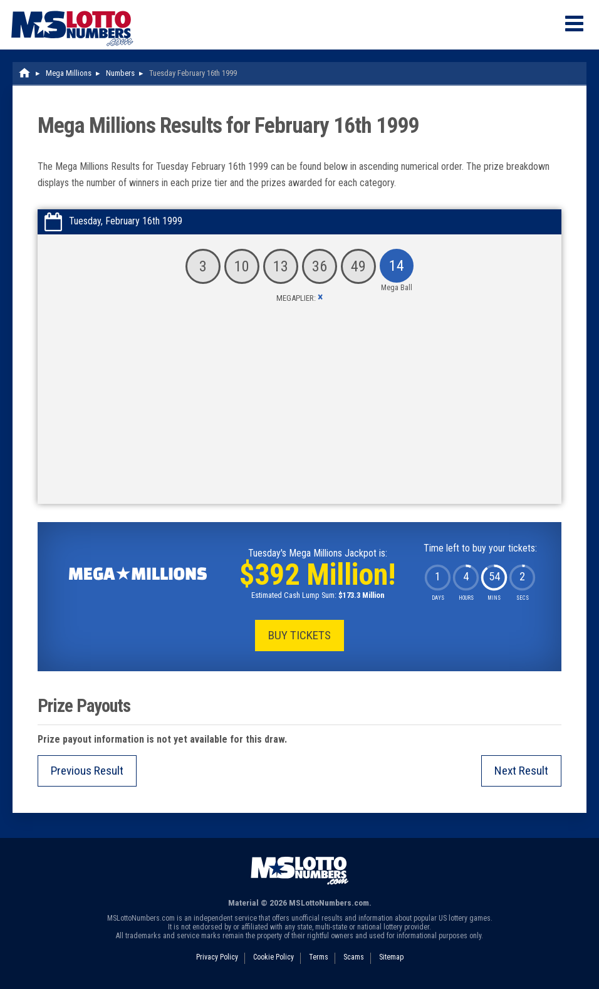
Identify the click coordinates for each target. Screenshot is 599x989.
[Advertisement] (299, 410)
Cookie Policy (273, 957)
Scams (353, 957)
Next (521, 770)
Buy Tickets (299, 635)
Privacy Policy (217, 957)
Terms (318, 957)
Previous (87, 770)
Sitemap (391, 957)
